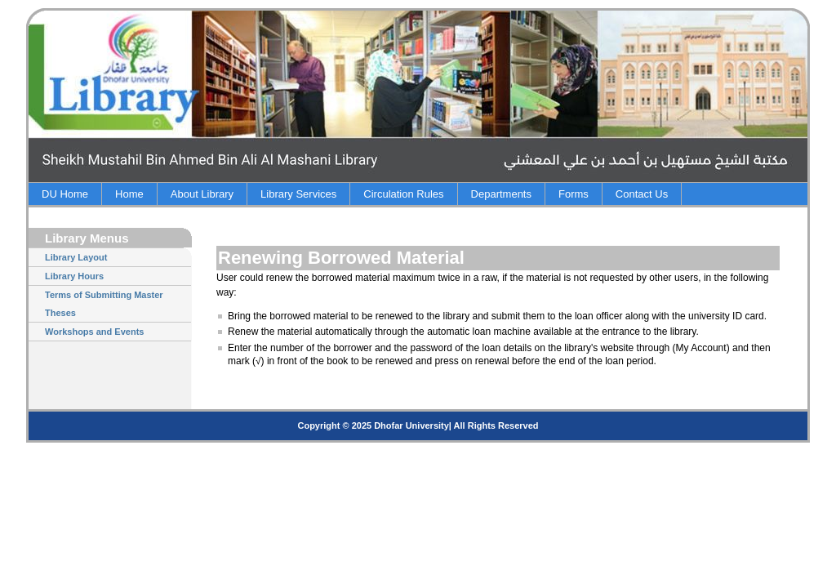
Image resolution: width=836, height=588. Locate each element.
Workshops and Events (94, 331)
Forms (573, 194)
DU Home (65, 194)
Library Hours (74, 276)
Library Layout (76, 257)
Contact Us (642, 194)
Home (129, 194)
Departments (501, 194)
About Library (202, 194)
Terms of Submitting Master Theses (104, 304)
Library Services (298, 194)
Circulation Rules (403, 194)
